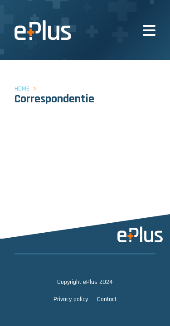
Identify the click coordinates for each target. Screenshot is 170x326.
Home (22, 89)
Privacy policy (70, 299)
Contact (107, 299)
